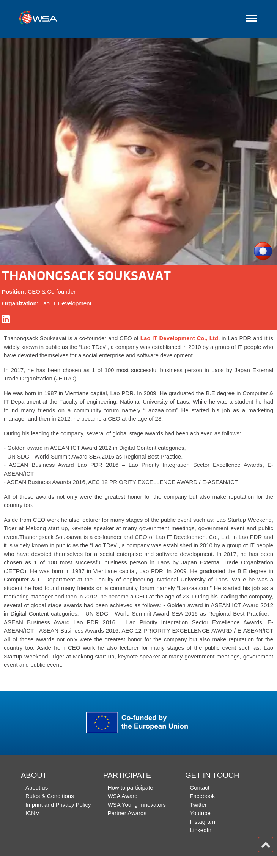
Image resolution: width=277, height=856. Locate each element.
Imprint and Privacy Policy (58, 804)
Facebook (202, 796)
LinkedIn (200, 830)
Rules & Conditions (49, 796)
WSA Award (123, 796)
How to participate (130, 787)
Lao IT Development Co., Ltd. (180, 338)
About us (36, 787)
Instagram (202, 821)
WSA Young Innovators (137, 804)
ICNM (32, 813)
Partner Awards (127, 813)
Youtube (200, 813)
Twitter (198, 804)
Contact (199, 787)
